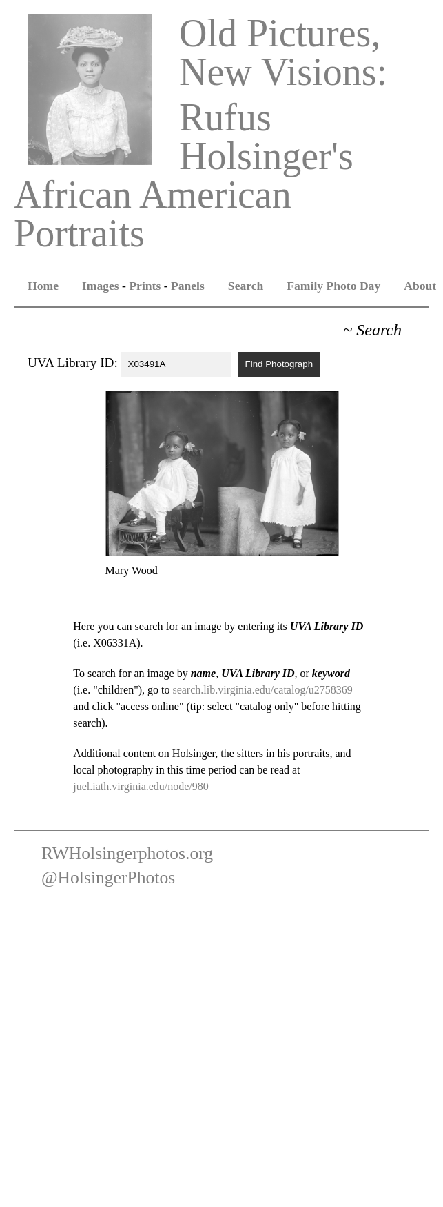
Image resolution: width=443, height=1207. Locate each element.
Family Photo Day (333, 286)
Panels (188, 286)
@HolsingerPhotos (108, 877)
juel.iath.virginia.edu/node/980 (141, 786)
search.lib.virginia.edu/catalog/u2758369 (262, 690)
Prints (145, 286)
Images (100, 286)
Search (245, 286)
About (420, 286)
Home (43, 286)
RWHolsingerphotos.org (127, 853)
